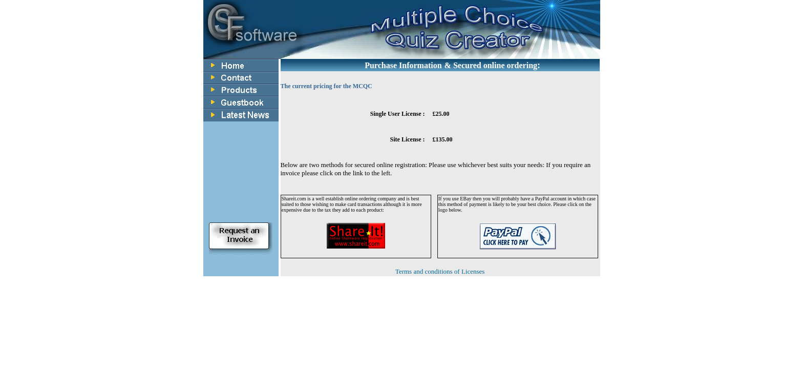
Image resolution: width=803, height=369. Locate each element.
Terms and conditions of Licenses (440, 271)
